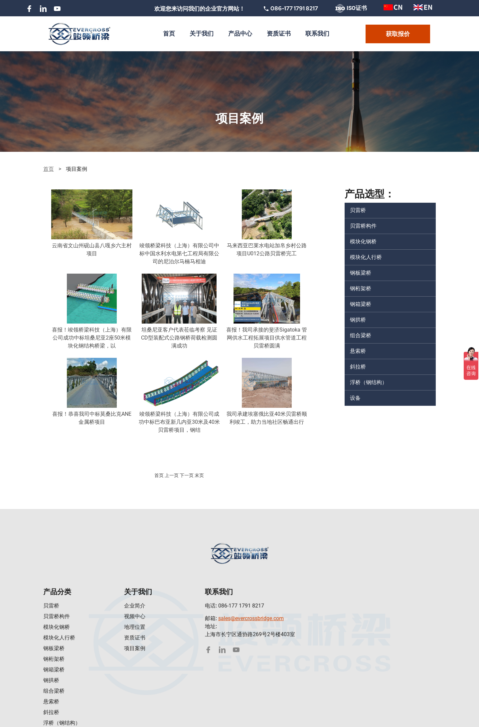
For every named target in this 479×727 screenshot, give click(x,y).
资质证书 (134, 637)
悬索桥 (358, 351)
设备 (355, 398)
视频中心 (134, 616)
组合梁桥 (360, 335)
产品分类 (57, 591)
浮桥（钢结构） (368, 382)
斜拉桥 (358, 367)
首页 (48, 169)
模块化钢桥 (363, 241)
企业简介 (134, 606)
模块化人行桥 (366, 257)
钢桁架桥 (360, 288)
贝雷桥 (358, 210)
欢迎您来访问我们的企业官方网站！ (199, 8)
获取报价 (398, 34)
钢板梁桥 (360, 273)
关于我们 (138, 591)
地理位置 (134, 627)
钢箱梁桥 (360, 304)
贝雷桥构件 (363, 226)
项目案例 (134, 648)
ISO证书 (351, 8)
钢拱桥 (358, 320)
